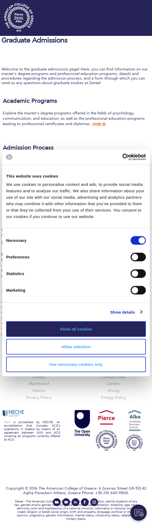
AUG (7, 422)
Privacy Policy (38, 397)
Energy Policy (113, 397)
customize (136, 5)
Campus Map (113, 377)
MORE (96, 124)
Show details (122, 312)
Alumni (38, 390)
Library (38, 377)
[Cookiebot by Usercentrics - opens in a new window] (122, 157)
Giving (113, 390)
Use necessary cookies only (76, 364)
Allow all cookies (76, 329)
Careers (113, 383)
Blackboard (39, 383)
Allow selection (75, 346)
